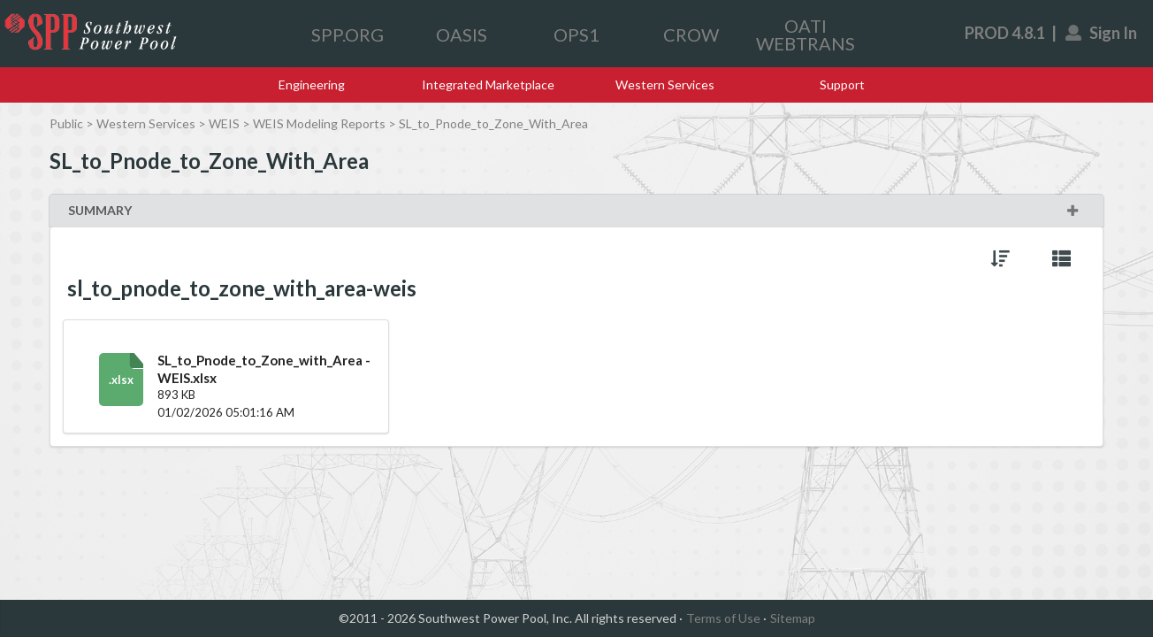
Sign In (1102, 33)
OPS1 (576, 34)
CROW (691, 34)
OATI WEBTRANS (805, 34)
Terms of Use (723, 617)
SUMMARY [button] (574, 210)
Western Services (664, 84)
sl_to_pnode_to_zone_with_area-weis (241, 288)
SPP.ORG (347, 34)
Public (66, 123)
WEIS (224, 123)
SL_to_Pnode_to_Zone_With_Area (493, 123)
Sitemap (792, 617)
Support (842, 84)
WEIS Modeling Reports (319, 123)
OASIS (461, 34)
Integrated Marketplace (488, 84)
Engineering (312, 84)
